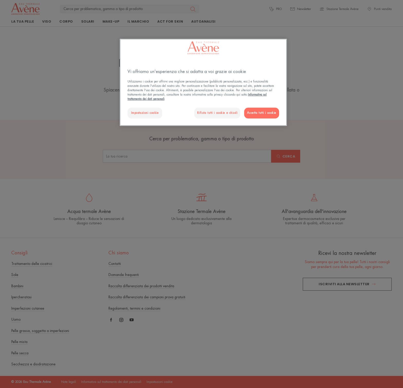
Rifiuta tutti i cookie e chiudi (217, 113)
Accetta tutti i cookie (261, 113)
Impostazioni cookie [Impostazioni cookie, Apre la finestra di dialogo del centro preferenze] (145, 113)
